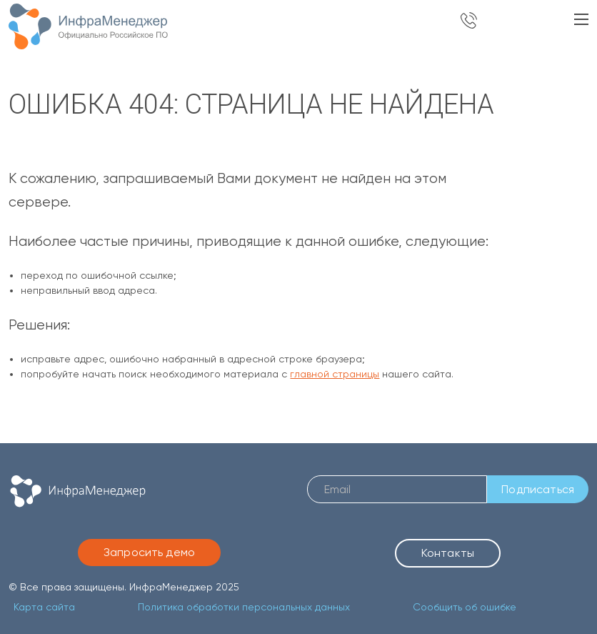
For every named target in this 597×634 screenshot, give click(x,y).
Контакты (447, 553)
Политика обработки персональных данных (244, 607)
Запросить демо (149, 552)
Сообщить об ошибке (464, 607)
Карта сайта (44, 607)
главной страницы (334, 374)
